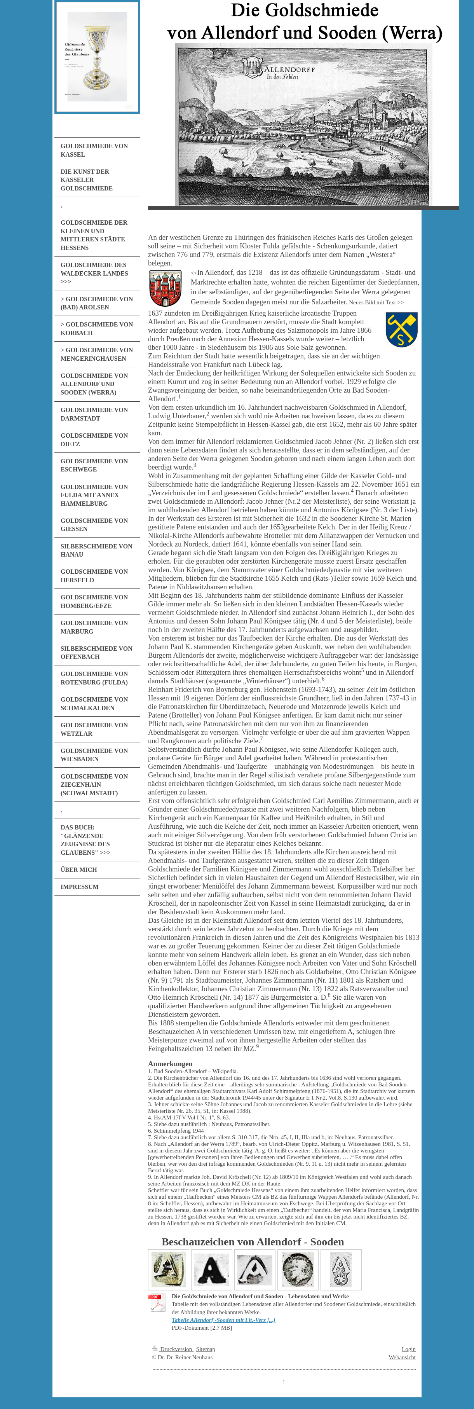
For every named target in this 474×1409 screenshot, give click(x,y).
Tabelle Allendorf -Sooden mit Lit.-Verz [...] (223, 1320)
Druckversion (172, 1349)
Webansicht (402, 1357)
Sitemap (205, 1349)
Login (409, 1349)
